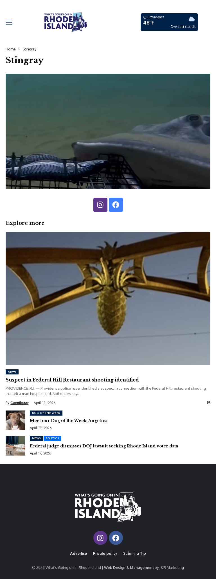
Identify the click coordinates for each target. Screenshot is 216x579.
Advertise (78, 553)
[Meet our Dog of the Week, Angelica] (15, 420)
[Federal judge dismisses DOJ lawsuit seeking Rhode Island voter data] (15, 446)
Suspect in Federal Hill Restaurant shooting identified (72, 380)
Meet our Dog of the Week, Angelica (68, 420)
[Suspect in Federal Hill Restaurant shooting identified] (108, 298)
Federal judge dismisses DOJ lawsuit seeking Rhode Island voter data (104, 446)
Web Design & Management (129, 567)
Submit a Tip (134, 553)
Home (11, 49)
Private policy (105, 553)
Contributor (19, 403)
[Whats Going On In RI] (65, 22)
